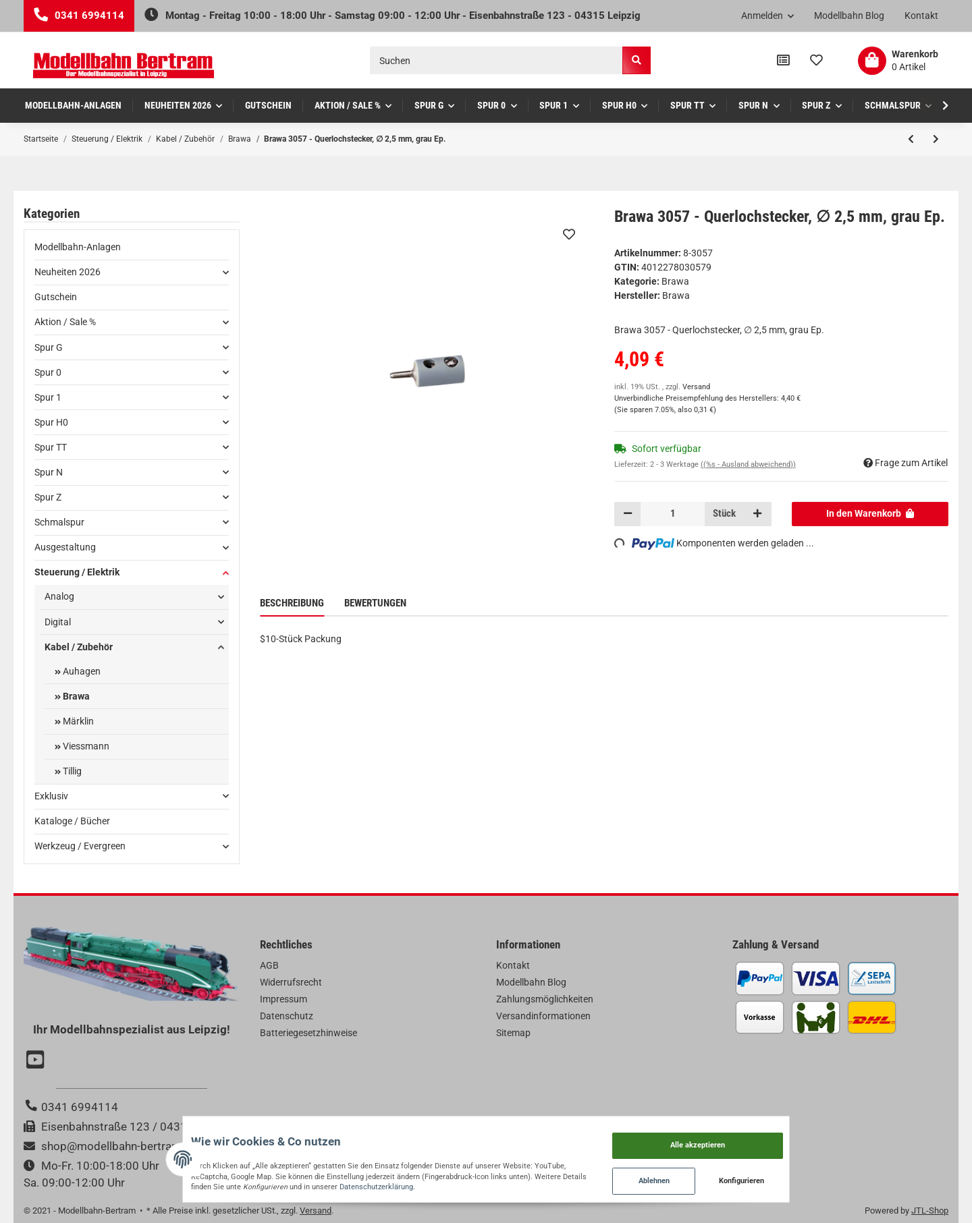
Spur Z (47, 497)
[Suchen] (496, 60)
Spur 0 (47, 372)
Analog (59, 596)
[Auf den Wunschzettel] (568, 234)
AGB (269, 965)
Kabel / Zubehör (79, 647)
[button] (768, 16)
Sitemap (513, 1032)
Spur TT (50, 447)
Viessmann (85, 746)
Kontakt (921, 15)
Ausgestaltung (65, 547)
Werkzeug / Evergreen (80, 846)
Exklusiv (51, 796)
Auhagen (81, 671)
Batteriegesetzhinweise (308, 1032)
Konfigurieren (806, 1176)
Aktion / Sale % (65, 321)
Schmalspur (59, 522)
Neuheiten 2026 (67, 271)
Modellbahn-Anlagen (77, 246)
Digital (58, 622)
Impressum (283, 999)
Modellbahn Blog (849, 15)
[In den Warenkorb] (870, 514)
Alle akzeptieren (761, 1134)
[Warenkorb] (898, 61)
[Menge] (673, 514)
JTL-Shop (929, 1210)
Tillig (71, 771)
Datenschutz (286, 1016)
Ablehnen (718, 1176)
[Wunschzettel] (816, 61)
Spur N (48, 472)
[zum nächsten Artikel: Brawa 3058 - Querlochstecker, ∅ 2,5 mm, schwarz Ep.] (935, 139)
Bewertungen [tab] (375, 603)
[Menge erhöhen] (757, 514)
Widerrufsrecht (291, 982)
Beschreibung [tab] (292, 603)
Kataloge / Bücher (72, 821)
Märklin (77, 721)
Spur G (48, 347)
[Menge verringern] (627, 514)
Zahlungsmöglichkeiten (544, 999)
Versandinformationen (543, 1016)
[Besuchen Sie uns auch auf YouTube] (37, 1061)
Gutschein (55, 296)
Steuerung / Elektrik (76, 572)
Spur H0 (51, 422)
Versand (696, 386)
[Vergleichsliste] (783, 61)
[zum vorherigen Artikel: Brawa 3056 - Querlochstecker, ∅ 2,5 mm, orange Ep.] (910, 139)
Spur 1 (47, 397)
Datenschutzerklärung (170, 1181)
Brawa (675, 281)
